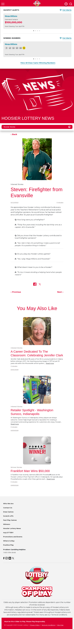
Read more (50, 363)
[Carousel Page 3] (37, 30)
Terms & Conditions (48, 625)
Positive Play (8, 545)
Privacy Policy (35, 625)
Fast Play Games (10, 520)
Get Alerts (66, 10)
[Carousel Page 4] (39, 30)
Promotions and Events (12, 537)
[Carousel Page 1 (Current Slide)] (33, 30)
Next (59, 292)
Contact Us (7, 508)
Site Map (60, 625)
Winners (6, 524)
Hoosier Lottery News (12, 528)
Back (14, 134)
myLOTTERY (8, 533)
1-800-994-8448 (9, 553)
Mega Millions (11, 16)
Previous (16, 292)
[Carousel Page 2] (35, 30)
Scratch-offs (8, 516)
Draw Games (8, 512)
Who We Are (8, 504)
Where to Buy (8, 541)
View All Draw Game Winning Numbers (37, 63)
